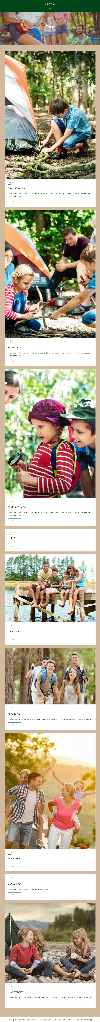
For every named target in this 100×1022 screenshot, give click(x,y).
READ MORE (14, 202)
